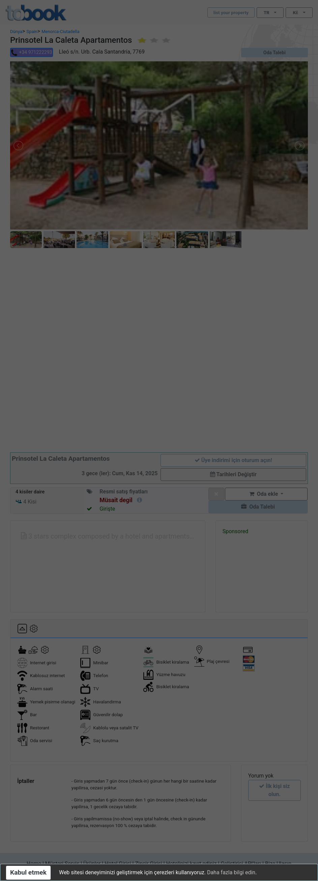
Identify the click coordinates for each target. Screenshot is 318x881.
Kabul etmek (28, 872)
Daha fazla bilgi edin (231, 872)
